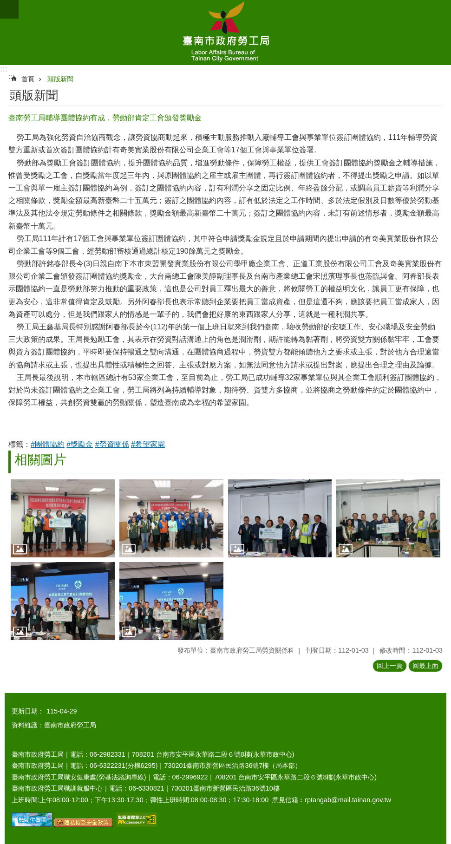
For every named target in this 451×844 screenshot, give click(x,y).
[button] (63, 518)
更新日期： (28, 711)
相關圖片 (40, 459)
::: (3, 69)
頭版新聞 (60, 79)
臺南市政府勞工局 (225, 32)
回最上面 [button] (425, 665)
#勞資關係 (112, 444)
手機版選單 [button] (9, 9)
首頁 (27, 79)
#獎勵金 (79, 444)
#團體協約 (48, 444)
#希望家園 (148, 444)
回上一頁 (390, 665)
